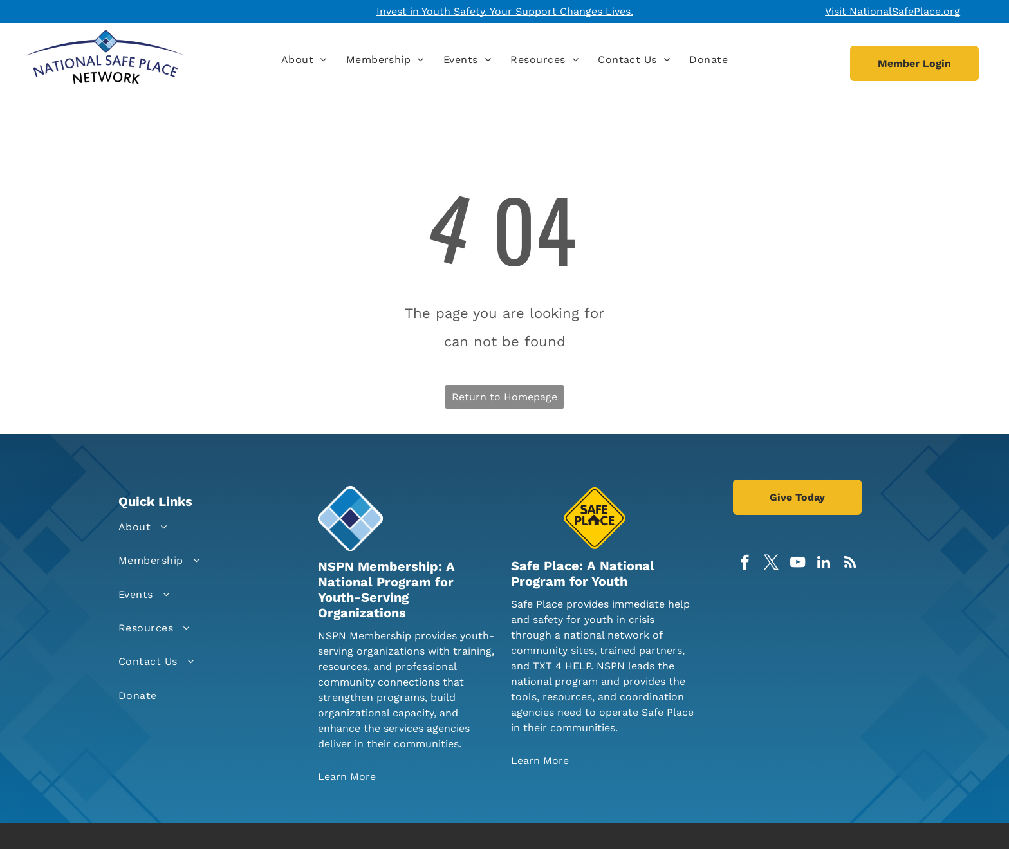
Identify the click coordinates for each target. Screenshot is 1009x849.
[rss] (850, 564)
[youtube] (797, 564)
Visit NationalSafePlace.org (892, 11)
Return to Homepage (504, 397)
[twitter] (771, 564)
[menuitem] (304, 59)
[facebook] (745, 564)
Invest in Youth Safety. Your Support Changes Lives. (504, 11)
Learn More (347, 776)
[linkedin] (824, 564)
